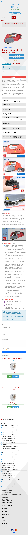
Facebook (4, 520)
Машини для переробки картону (8, 475)
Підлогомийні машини (6, 492)
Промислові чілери (6, 477)
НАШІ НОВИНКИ (4, 421)
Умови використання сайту (7, 500)
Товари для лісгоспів (6, 471)
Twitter (3, 519)
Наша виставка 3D (5, 514)
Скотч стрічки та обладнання (8, 463)
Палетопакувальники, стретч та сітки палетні (10, 450)
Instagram (4, 522)
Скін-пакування (5, 488)
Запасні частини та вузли (7, 490)
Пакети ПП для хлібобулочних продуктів (10, 446)
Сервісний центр (15, 9)
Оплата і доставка (5, 499)
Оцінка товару (5, 348)
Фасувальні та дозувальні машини (8, 438)
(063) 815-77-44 (15, 6)
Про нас (3, 506)
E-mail (3, 334)
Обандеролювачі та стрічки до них (8, 459)
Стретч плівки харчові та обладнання (9, 448)
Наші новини (4, 511)
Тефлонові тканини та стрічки (7, 481)
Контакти (3, 516)
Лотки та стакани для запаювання (8, 436)
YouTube (4, 517)
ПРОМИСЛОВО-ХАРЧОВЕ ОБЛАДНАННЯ (10, 425)
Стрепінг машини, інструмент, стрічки (9, 454)
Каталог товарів (8, 420)
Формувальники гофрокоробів (8, 467)
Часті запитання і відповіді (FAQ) (8, 505)
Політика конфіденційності (7, 503)
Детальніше (15, 376)
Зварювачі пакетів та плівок (7, 432)
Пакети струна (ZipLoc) (7, 444)
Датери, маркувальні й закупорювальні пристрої (11, 479)
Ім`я (3, 329)
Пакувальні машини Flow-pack (8, 440)
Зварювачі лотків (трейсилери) (8, 434)
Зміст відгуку (5, 339)
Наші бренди (4, 508)
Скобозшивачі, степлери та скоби (8, 465)
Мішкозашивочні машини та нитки (8, 484)
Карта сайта (5, 523)
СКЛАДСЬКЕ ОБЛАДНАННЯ (8, 427)
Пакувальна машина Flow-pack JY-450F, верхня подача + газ (11, 494)
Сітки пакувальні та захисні (7, 457)
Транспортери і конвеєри (7, 473)
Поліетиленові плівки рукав (7, 452)
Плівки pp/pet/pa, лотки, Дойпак (8, 442)
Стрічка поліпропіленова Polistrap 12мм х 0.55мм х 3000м (13, 358)
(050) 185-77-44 (15, 8)
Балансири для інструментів (7, 486)
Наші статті (4, 512)
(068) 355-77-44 (15, 4)
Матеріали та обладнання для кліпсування (10, 469)
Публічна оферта (5, 497)
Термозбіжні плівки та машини (8, 461)
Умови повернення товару (7, 502)
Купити (9, 376)
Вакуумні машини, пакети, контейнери (9, 430)
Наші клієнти (4, 509)
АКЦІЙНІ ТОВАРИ (4, 423)
